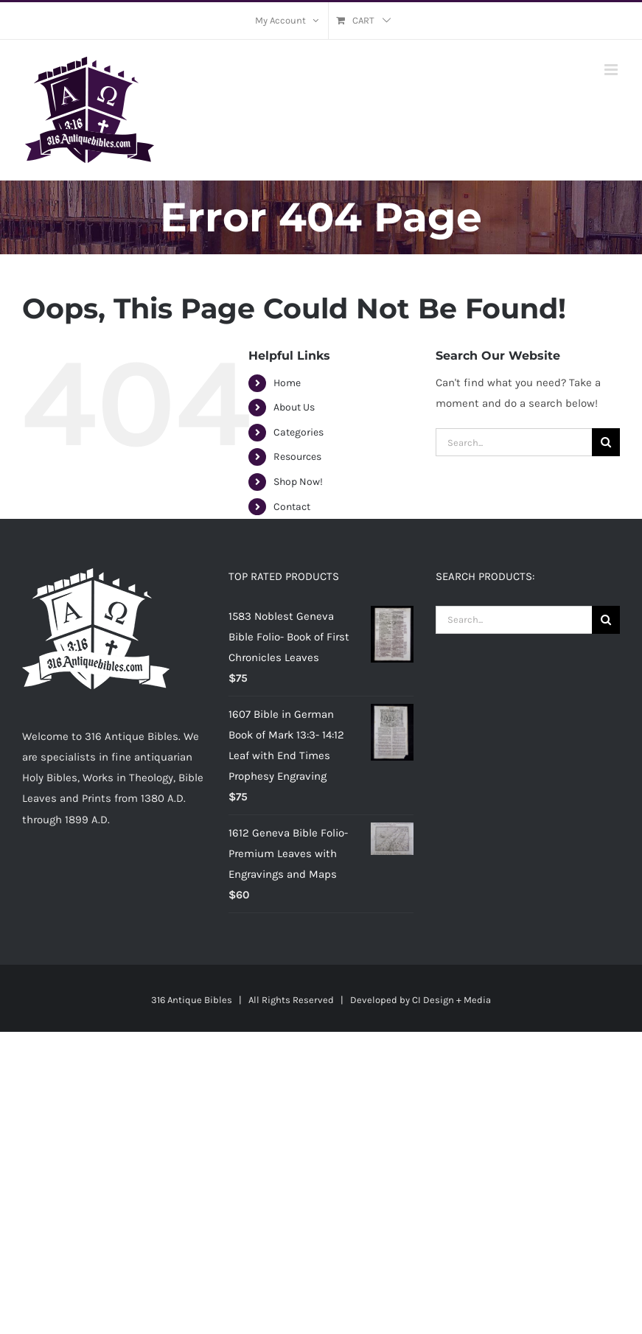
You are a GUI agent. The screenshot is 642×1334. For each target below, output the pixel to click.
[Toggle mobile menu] (612, 69)
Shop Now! (298, 481)
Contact (291, 506)
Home (287, 383)
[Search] (606, 442)
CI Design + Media (451, 999)
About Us (294, 407)
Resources (297, 456)
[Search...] (514, 442)
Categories (298, 432)
